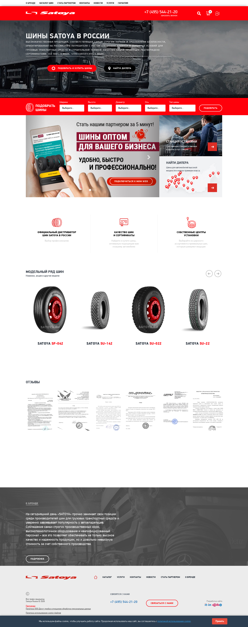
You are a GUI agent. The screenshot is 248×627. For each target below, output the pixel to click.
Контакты (135, 577)
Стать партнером (66, 3)
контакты (84, 3)
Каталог (107, 577)
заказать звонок (169, 15)
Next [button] (217, 273)
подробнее (37, 559)
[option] (50, 327)
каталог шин (46, 3)
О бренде (30, 3)
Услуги (121, 577)
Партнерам (30, 606)
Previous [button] (209, 273)
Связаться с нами (162, 603)
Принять (219, 621)
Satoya (50, 343)
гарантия (123, 3)
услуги (110, 3)
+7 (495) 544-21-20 (160, 12)
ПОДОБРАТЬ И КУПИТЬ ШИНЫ (72, 68)
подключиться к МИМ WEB (131, 181)
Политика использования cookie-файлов (43, 613)
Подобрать (211, 108)
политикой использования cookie (174, 621)
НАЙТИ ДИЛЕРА (119, 68)
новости (98, 3)
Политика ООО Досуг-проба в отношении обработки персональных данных (58, 609)
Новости (151, 577)
